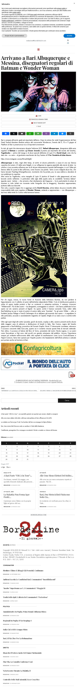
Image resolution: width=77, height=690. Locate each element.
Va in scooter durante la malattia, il (17, 671)
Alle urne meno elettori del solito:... (56, 475)
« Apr (3, 467)
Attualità (43, 473)
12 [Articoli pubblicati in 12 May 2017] (48, 450)
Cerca (67, 400)
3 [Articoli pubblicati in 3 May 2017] (27, 446)
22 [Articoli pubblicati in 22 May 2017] (6, 456)
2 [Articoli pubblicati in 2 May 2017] (17, 446)
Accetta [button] (69, 36)
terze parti (33, 14)
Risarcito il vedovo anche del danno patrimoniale (22, 653)
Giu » (8, 467)
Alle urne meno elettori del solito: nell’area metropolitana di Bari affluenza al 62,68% (26, 418)
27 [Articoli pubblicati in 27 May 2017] (59, 456)
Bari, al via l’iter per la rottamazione (17, 638)
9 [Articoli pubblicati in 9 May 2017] (17, 450)
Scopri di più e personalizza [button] (14, 36)
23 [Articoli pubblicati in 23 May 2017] (17, 456)
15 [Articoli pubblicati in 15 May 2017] (6, 453)
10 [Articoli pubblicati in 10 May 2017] (27, 450)
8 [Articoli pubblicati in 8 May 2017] (6, 450)
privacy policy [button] (61, 8)
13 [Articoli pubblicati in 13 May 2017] (59, 450)
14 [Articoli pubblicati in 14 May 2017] (70, 450)
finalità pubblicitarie (8, 20)
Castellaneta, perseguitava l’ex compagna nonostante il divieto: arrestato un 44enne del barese (29, 430)
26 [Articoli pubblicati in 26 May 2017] (49, 456)
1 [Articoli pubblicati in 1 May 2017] (6, 446)
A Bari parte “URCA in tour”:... (18, 475)
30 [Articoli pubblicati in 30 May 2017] (17, 459)
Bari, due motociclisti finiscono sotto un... (55, 495)
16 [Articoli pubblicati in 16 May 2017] (17, 453)
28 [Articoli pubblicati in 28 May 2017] (70, 456)
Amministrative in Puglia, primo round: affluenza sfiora (24, 612)
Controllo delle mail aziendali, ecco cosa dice (21, 679)
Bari (12, 492)
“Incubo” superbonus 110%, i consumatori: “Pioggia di (24, 588)
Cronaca (43, 492)
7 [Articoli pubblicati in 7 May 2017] (70, 446)
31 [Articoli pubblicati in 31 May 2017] (27, 459)
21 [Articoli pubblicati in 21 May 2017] (70, 453)
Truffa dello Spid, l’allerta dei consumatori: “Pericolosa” (25, 597)
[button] (74, 3)
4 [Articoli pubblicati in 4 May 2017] (38, 446)
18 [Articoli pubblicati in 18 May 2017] (38, 453)
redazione (7, 485)
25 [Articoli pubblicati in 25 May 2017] (38, 456)
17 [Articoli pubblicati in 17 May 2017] (27, 453)
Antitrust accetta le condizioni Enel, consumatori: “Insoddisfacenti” (29, 579)
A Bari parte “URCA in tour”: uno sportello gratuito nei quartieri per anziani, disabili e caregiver (29, 414)
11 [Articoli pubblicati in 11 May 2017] (38, 450)
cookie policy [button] (16, 12)
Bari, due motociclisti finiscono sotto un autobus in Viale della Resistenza (22, 426)
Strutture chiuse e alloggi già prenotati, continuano (23, 570)
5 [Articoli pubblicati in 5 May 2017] (48, 446)
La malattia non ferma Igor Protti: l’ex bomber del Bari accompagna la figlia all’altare (26, 422)
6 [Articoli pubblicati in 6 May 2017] (59, 446)
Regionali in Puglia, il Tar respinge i (17, 621)
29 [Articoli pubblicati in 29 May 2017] (6, 459)
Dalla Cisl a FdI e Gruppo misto (15, 629)
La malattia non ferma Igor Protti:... (16, 495)
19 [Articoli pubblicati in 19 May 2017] (48, 453)
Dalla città (7, 473)
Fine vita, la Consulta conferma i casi (18, 662)
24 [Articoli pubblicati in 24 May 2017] (27, 456)
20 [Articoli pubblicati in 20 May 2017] (59, 453)
